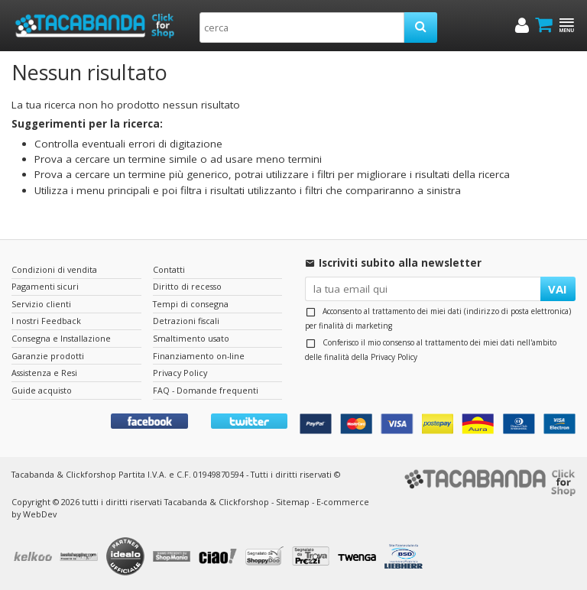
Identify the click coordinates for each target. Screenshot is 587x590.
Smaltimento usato (191, 338)
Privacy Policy (394, 357)
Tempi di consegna (191, 304)
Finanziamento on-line (199, 355)
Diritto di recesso (187, 286)
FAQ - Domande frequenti (205, 390)
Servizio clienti (41, 304)
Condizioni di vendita (54, 269)
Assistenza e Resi (44, 372)
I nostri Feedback (46, 320)
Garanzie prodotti (47, 355)
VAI (557, 289)
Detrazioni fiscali (186, 320)
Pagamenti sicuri (45, 286)
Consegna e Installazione (61, 338)
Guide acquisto (41, 390)
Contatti (169, 269)
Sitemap (293, 501)
